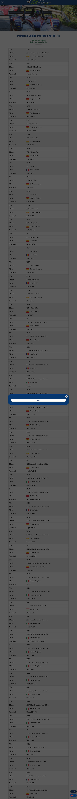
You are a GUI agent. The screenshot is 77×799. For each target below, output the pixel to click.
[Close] (66, 396)
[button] (73, 795)
